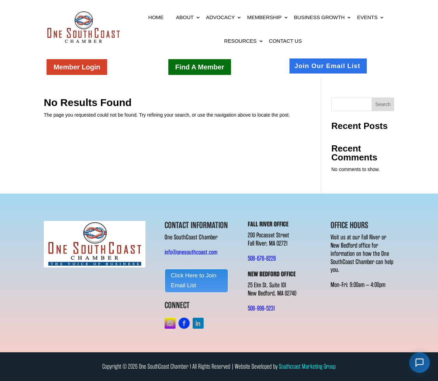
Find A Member (199, 67)
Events (367, 17)
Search (382, 104)
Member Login (76, 67)
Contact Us (285, 41)
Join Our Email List (327, 65)
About (185, 17)
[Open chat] (419, 362)
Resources (240, 41)
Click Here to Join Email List (193, 280)
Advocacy (220, 17)
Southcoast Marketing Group (307, 366)
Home (156, 17)
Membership (264, 17)
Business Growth (319, 17)
